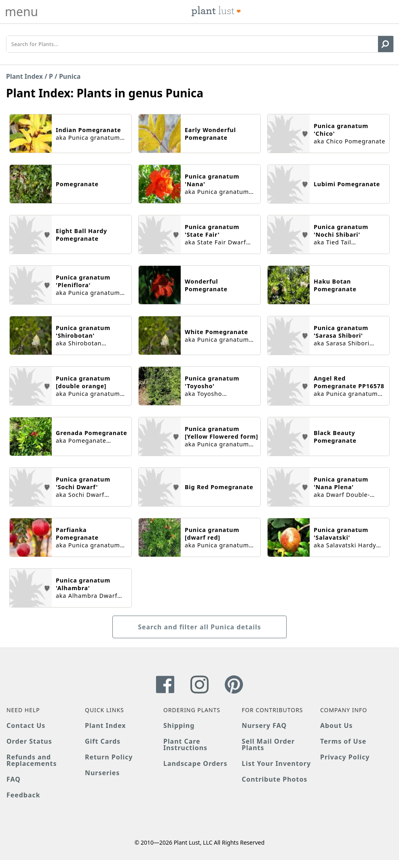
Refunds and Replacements (31, 760)
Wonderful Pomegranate (206, 285)
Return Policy (109, 757)
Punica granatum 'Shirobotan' (83, 331)
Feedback (23, 795)
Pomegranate (77, 184)
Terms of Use (343, 741)
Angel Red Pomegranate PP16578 (349, 382)
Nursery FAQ (264, 725)
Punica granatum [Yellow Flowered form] (221, 432)
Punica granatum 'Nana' (212, 180)
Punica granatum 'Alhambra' (83, 584)
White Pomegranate (216, 332)
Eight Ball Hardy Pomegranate (81, 234)
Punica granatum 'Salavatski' (341, 533)
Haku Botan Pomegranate (335, 285)
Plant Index (24, 76)
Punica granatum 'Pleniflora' (83, 281)
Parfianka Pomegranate (77, 533)
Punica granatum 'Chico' (341, 129)
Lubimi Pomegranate (347, 184)
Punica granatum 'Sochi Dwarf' (83, 483)
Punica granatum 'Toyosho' (212, 382)
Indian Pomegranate (88, 130)
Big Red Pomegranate (219, 487)
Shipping (178, 725)
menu (21, 12)
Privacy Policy (344, 757)
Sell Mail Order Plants (268, 744)
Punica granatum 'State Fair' (212, 230)
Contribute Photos (274, 779)
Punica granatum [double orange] (83, 382)
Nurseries (102, 772)
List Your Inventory (276, 763)
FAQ (13, 779)
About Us (336, 725)
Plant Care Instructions (185, 744)
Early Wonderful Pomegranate (210, 133)
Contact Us (25, 725)
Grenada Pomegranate (91, 433)
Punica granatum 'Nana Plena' (341, 483)
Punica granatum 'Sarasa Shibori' (341, 331)
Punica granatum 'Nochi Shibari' (341, 230)
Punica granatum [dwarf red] (212, 533)
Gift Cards (102, 741)
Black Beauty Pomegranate (335, 436)
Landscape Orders (195, 763)
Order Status (29, 741)
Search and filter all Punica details (199, 626)
